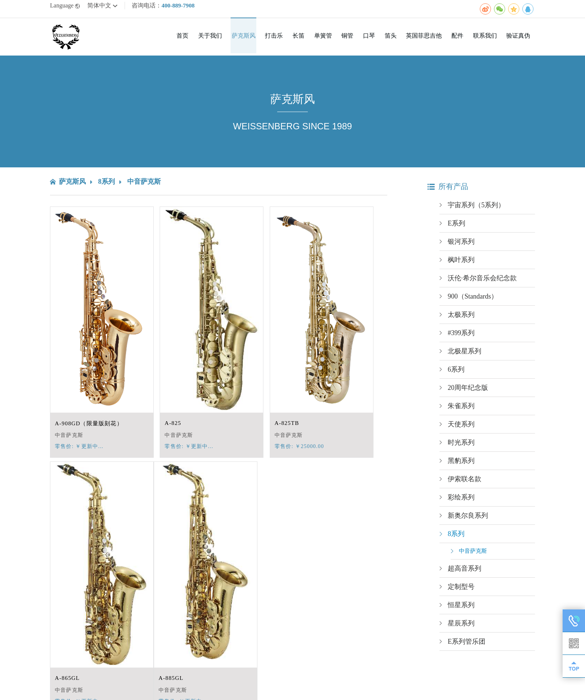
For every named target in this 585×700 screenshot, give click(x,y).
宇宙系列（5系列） (476, 207)
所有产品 (448, 189)
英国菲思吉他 (431, 39)
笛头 (400, 39)
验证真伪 (519, 39)
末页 (258, 647)
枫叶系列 (461, 262)
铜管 (361, 39)
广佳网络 (523, 687)
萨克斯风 (266, 39)
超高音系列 (464, 571)
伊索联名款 (464, 481)
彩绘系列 (461, 500)
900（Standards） (473, 299)
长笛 (316, 39)
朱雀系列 (461, 408)
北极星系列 (464, 353)
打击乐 (294, 39)
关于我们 (234, 39)
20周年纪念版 (468, 390)
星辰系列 (461, 626)
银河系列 (461, 244)
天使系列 (461, 427)
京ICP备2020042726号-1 (191, 687)
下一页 (238, 647)
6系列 (456, 372)
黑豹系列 (461, 463)
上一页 (205, 647)
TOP (574, 666)
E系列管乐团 (466, 644)
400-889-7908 (178, 6)
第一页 (182, 647)
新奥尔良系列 (468, 518)
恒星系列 (461, 607)
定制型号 (461, 589)
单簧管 (339, 39)
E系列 (456, 226)
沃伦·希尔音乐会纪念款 (482, 280)
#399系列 (461, 335)
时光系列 (461, 445)
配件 (463, 39)
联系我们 (488, 39)
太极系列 (461, 317)
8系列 (106, 184)
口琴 (381, 39)
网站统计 (242, 687)
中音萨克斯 (144, 184)
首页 (209, 39)
